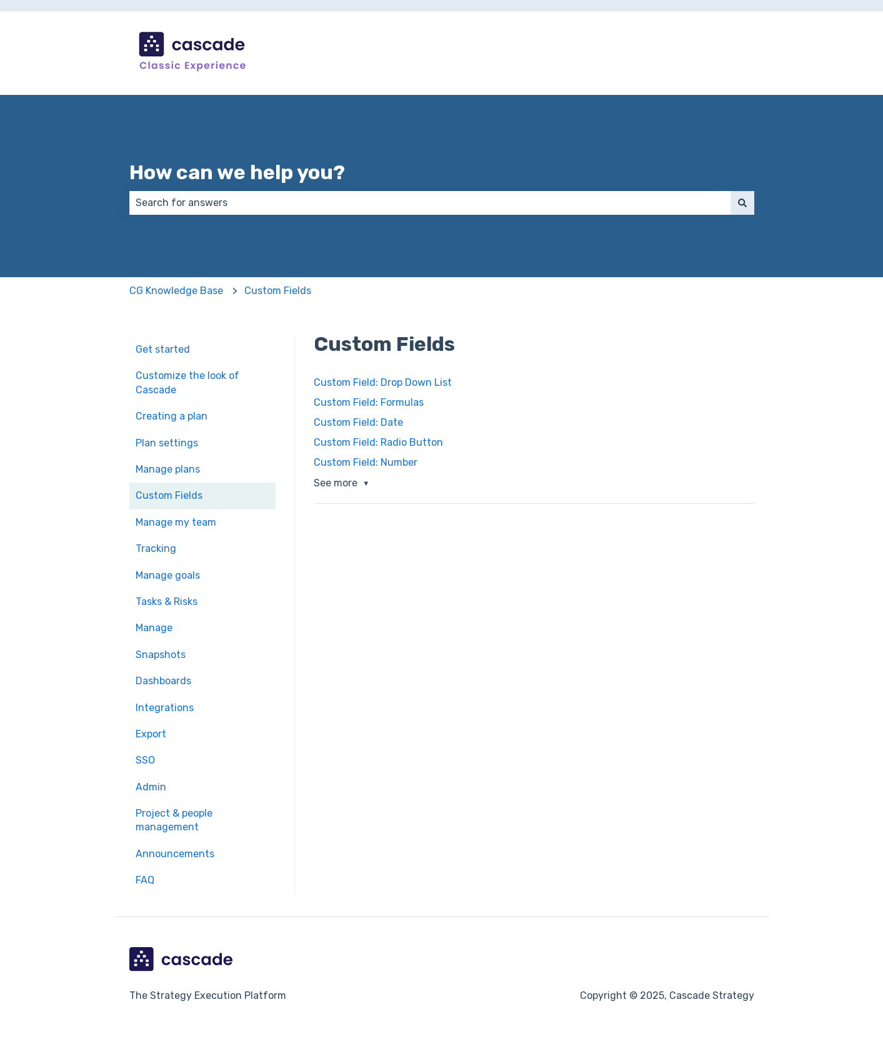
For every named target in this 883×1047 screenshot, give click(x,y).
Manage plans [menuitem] (168, 469)
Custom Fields (277, 291)
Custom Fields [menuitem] (169, 495)
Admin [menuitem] (151, 787)
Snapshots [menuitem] (161, 655)
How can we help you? (237, 172)
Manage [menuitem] (154, 628)
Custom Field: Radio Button (378, 442)
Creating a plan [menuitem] (171, 416)
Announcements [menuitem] (175, 854)
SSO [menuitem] (145, 760)
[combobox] (430, 203)
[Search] (742, 203)
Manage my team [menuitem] (176, 522)
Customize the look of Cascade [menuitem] (187, 382)
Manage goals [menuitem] (168, 575)
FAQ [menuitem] (145, 880)
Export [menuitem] (151, 734)
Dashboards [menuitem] (163, 681)
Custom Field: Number (365, 462)
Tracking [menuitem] (156, 548)
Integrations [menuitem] (165, 708)
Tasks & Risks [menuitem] (166, 601)
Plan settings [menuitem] (167, 443)
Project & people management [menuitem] (174, 820)
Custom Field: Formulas (369, 402)
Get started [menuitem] (163, 349)
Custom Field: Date (358, 422)
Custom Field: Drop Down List (383, 382)
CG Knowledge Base (176, 291)
